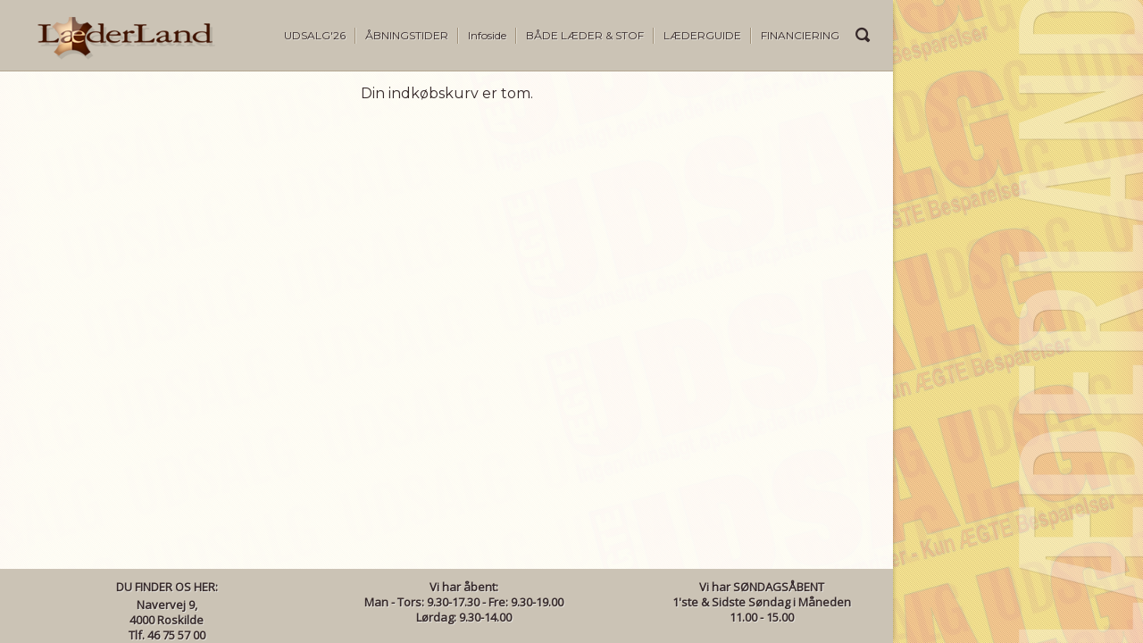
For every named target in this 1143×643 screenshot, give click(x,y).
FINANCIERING (800, 35)
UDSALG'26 (315, 35)
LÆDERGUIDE (702, 35)
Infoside (487, 35)
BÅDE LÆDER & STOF (585, 35)
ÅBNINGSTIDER (406, 35)
